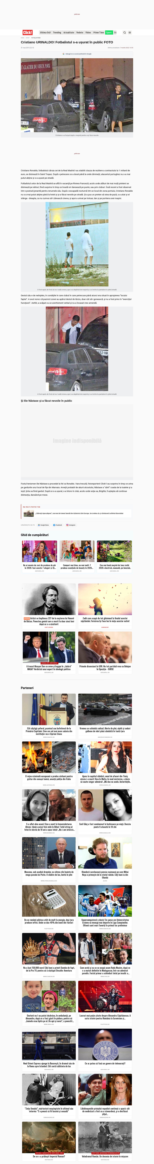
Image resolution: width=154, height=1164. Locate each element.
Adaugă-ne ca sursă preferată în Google (77, 54)
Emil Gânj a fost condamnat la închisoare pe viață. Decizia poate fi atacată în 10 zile (105, 825)
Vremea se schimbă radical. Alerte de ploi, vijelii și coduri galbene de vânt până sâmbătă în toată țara (105, 730)
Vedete (79, 32)
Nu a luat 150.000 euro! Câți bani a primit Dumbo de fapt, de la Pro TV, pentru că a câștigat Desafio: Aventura (49, 969)
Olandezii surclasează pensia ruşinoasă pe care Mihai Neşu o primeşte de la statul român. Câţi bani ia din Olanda (105, 875)
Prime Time (99, 32)
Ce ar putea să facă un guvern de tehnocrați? (105, 1063)
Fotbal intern (36, 38)
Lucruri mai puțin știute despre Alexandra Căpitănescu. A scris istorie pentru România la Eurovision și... (105, 1017)
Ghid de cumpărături (34, 535)
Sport (109, 32)
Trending (57, 32)
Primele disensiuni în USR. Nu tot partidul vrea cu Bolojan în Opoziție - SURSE (105, 668)
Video (88, 32)
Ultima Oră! (45, 32)
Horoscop (105, 627)
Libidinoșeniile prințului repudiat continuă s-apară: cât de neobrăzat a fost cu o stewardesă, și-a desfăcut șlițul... (105, 1111)
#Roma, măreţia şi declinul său (49, 1153)
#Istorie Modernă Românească (105, 1153)
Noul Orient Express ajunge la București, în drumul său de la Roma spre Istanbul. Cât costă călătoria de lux (49, 1065)
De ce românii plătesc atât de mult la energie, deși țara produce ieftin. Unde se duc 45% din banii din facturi (49, 921)
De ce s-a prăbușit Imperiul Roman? (49, 1156)
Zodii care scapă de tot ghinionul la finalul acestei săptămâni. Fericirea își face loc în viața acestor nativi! (105, 619)
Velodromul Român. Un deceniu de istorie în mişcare (105, 1156)
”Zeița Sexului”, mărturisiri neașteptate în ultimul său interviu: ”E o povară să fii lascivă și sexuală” (49, 1110)
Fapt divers (49, 627)
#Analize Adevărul (49, 663)
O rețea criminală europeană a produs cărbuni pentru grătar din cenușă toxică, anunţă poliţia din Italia (49, 777)
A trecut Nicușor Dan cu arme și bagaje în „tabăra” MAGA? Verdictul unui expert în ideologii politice (49, 668)
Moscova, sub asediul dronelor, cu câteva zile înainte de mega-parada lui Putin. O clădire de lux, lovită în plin (49, 873)
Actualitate (69, 32)
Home (22, 38)
